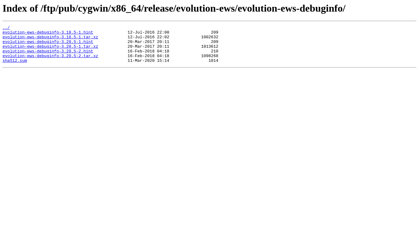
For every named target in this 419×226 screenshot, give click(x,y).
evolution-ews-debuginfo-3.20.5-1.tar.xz (50, 51)
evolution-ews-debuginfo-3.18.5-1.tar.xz (50, 39)
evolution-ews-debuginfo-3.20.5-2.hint (48, 56)
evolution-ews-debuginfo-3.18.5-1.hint (48, 34)
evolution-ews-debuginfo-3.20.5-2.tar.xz (50, 62)
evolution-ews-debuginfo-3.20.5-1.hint (48, 45)
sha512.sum (15, 68)
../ (6, 28)
